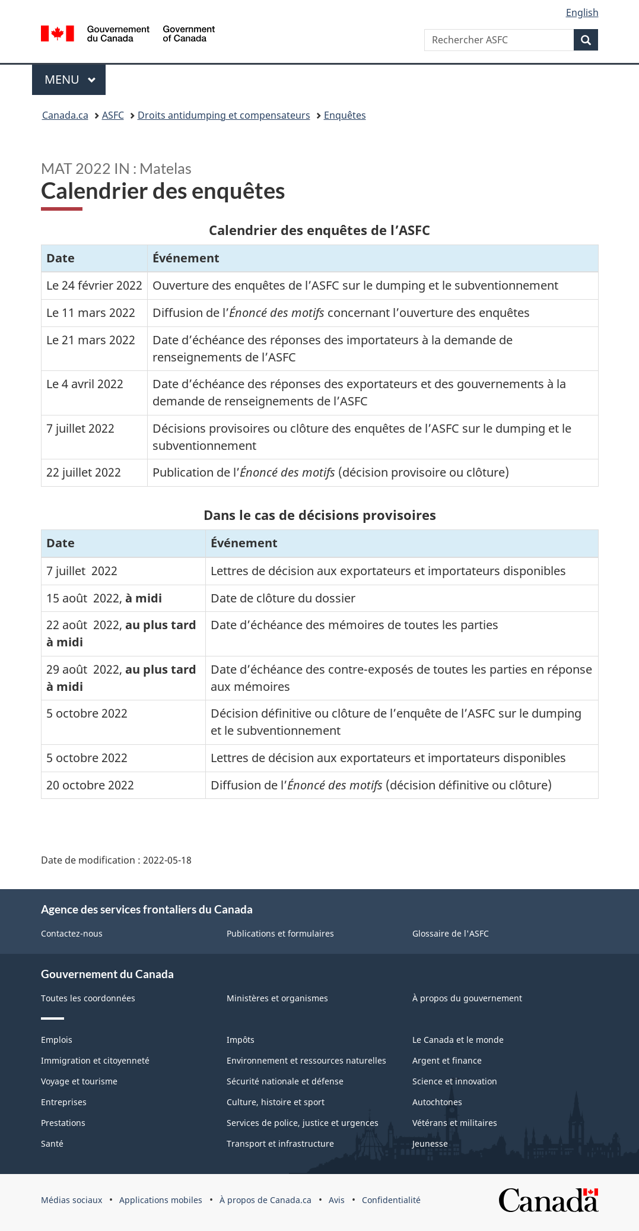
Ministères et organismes (277, 998)
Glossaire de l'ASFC (450, 933)
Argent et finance (447, 1060)
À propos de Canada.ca (265, 1199)
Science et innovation (454, 1081)
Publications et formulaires (280, 933)
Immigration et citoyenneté (95, 1060)
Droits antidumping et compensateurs (224, 115)
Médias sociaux (71, 1199)
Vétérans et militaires (454, 1122)
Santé (52, 1143)
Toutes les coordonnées (88, 998)
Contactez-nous (72, 933)
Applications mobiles (160, 1199)
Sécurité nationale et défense (285, 1081)
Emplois (56, 1039)
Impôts (241, 1039)
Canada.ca (65, 115)
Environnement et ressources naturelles (306, 1060)
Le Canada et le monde (458, 1039)
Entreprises (64, 1102)
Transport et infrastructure (280, 1143)
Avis (337, 1199)
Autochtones (437, 1102)
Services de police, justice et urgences (303, 1122)
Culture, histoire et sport (276, 1102)
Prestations (63, 1122)
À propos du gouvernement (467, 998)
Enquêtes (345, 115)
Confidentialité (391, 1199)
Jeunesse (430, 1143)
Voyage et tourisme (79, 1081)
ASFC (113, 115)
